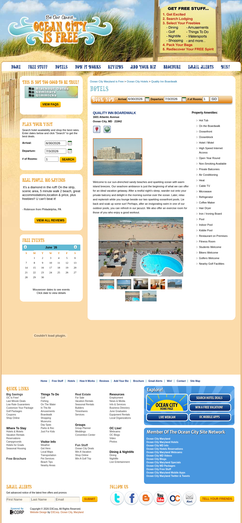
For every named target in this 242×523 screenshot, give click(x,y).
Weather (45, 445)
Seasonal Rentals (84, 404)
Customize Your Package (19, 408)
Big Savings (14, 394)
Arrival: (27, 142)
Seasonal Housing (16, 448)
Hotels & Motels (14, 431)
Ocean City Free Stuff (158, 469)
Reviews (116, 65)
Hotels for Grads (15, 445)
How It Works (88, 65)
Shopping (46, 418)
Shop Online (13, 418)
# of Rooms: (30, 158)
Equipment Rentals (120, 414)
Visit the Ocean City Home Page (167, 403)
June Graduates (118, 411)
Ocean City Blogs (156, 459)
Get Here (46, 448)
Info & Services (118, 404)
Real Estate (83, 394)
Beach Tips (47, 462)
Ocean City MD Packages (160, 466)
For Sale (79, 397)
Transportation (48, 455)
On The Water (48, 404)
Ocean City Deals (84, 448)
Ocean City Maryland (158, 438)
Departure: (29, 150)
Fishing (44, 401)
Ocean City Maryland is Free (107, 81)
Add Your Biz (143, 65)
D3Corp (55, 512)
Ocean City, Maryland (71, 512)
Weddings (80, 431)
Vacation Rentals (15, 435)
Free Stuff (38, 65)
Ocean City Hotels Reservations (164, 449)
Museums (46, 421)
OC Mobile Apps (210, 417)
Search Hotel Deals (210, 398)
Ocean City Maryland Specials (163, 462)
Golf (43, 397)
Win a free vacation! (210, 407)
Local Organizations (120, 418)
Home (16, 65)
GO (214, 99)
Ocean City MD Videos (159, 455)
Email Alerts (201, 65)
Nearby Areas (48, 465)
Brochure (172, 65)
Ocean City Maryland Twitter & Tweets (168, 476)
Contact (181, 381)
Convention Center (85, 435)
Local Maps (47, 451)
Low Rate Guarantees (18, 404)
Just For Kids (48, 431)
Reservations (13, 438)
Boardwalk (46, 414)
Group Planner (83, 428)
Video (113, 438)
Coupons (11, 414)
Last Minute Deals (16, 401)
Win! (226, 65)
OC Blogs (115, 435)
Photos (113, 441)
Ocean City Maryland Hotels (162, 442)
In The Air (46, 408)
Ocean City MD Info (157, 445)
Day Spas (46, 424)
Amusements (48, 411)
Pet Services (47, 458)
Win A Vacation (83, 451)
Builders (79, 408)
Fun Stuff (81, 445)
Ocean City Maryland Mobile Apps (165, 472)
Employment (116, 397)
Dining (113, 455)
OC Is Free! (12, 397)
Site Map (195, 381)
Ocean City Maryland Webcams (164, 452)
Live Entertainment (120, 462)
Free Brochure (16, 458)
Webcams (115, 431)
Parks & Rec (47, 428)
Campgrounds (14, 441)
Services (79, 414)
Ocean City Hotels (137, 81)
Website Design (38, 512)
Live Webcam (167, 417)
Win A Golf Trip (83, 458)
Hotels (62, 65)
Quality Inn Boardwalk (164, 81)
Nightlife (114, 458)
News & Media (117, 401)
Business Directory (120, 408)
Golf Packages (14, 411)
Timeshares (81, 411)
